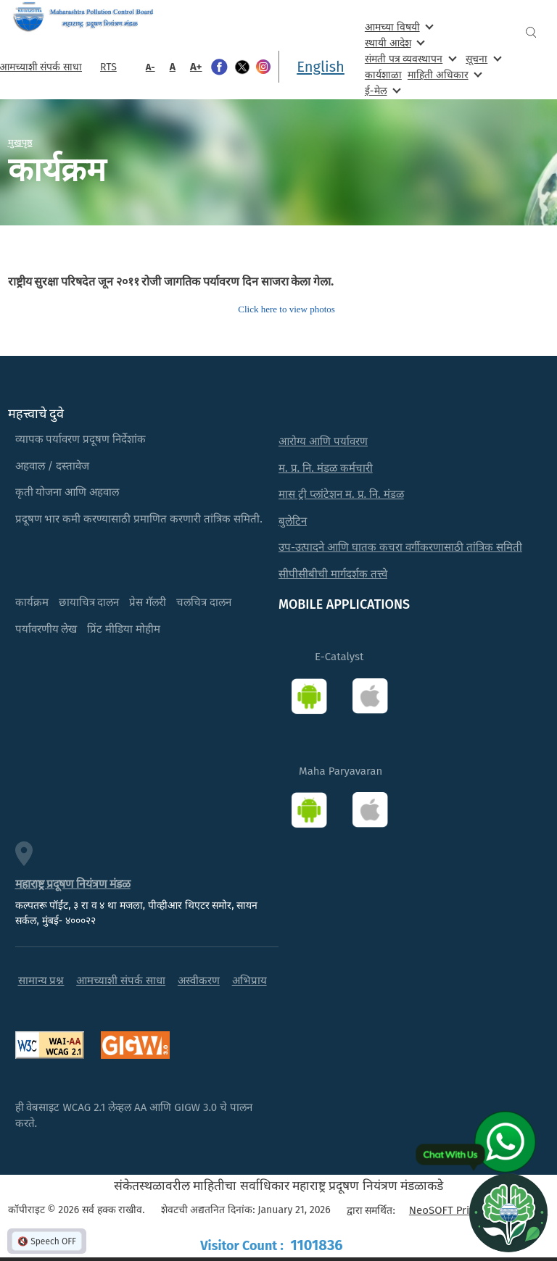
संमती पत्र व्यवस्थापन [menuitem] (409, 58)
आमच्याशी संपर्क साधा (120, 980)
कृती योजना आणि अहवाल (67, 492)
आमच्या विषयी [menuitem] (398, 26)
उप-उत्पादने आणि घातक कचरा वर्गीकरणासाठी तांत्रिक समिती (400, 547)
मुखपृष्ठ (20, 142)
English (320, 66)
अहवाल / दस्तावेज (52, 466)
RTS (108, 67)
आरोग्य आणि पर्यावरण (323, 441)
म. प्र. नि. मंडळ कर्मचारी (325, 468)
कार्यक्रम (32, 602)
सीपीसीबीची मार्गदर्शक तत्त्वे (332, 573)
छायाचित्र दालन (89, 602)
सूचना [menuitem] (482, 58)
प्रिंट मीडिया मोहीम (123, 629)
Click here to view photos (286, 309)
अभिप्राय (249, 980)
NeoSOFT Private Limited (469, 1210)
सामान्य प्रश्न (41, 980)
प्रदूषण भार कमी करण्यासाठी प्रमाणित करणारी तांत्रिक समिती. (139, 518)
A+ (196, 66)
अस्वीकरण (199, 980)
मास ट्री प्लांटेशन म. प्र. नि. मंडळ (341, 494)
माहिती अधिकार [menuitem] (443, 74)
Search (531, 32)
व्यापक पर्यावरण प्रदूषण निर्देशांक (81, 439)
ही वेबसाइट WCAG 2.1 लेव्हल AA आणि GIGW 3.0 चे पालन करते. (134, 1116)
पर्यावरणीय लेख (46, 629)
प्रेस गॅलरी (147, 602)
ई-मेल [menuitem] (381, 90)
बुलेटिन (292, 521)
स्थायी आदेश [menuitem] (393, 42)
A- (150, 67)
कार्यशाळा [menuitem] (383, 75)
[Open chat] (508, 1212)
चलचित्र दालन (203, 602)
